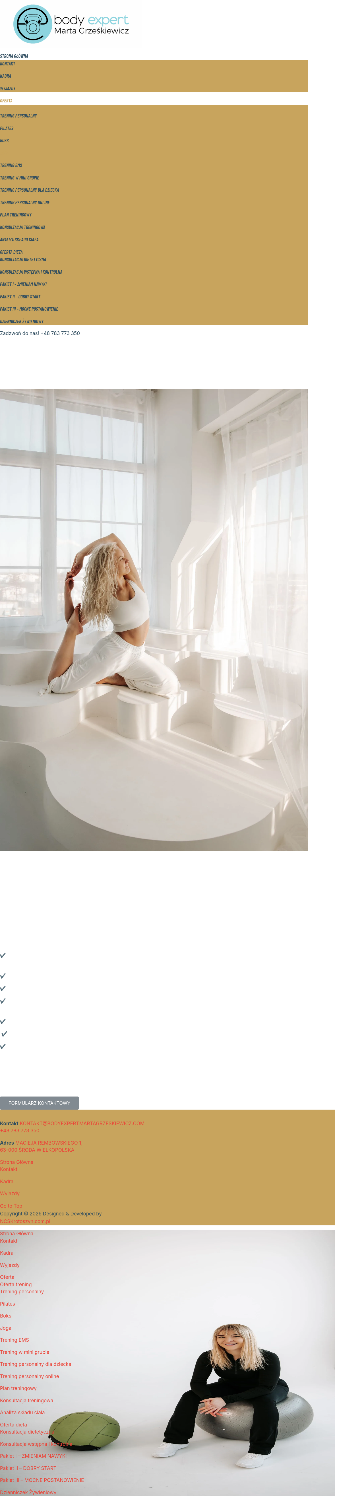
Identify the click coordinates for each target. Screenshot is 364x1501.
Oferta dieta (11, 252)
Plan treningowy (15, 214)
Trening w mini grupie (19, 177)
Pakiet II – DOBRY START (20, 296)
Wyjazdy (7, 88)
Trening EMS (11, 165)
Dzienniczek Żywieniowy (22, 321)
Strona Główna (14, 56)
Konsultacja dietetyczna (23, 259)
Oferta (6, 100)
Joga (4, 153)
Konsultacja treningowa (22, 227)
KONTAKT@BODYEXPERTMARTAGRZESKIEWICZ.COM (82, 1123)
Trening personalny (18, 115)
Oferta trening (14, 108)
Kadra (5, 76)
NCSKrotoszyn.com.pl (25, 1221)
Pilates (6, 128)
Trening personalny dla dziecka (29, 190)
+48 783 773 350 (20, 1131)
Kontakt (7, 63)
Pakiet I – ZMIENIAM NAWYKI (23, 284)
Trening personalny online (25, 202)
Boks (4, 140)
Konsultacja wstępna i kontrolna (31, 271)
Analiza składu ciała (19, 239)
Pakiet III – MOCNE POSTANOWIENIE (29, 308)
